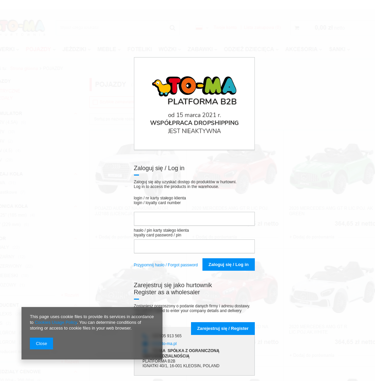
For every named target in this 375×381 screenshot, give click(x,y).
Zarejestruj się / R (222, 328)
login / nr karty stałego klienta (160, 200)
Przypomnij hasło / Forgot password (166, 265)
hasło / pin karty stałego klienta (161, 232)
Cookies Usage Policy (56, 322)
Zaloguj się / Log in (228, 264)
